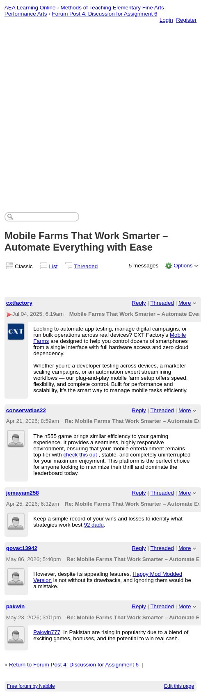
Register (186, 20)
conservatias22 (26, 410)
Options (183, 265)
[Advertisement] (90, 109)
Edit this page (179, 686)
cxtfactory (19, 303)
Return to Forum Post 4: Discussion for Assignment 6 (74, 665)
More (184, 303)
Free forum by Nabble (31, 686)
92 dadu (94, 525)
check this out (80, 455)
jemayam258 (22, 493)
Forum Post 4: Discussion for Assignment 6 (105, 14)
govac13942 (21, 548)
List (53, 266)
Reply (139, 303)
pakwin (15, 606)
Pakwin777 (46, 632)
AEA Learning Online (30, 8)
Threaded (86, 266)
